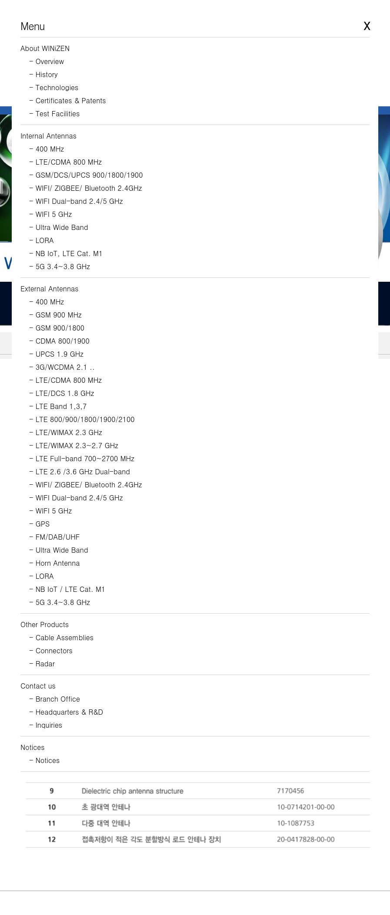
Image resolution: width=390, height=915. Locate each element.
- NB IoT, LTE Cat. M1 (66, 253)
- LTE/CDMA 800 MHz (65, 162)
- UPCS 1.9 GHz (56, 354)
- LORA (41, 240)
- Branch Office (54, 699)
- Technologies (53, 87)
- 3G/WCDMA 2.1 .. (62, 367)
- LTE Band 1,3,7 (58, 406)
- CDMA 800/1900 (59, 341)
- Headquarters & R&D (66, 712)
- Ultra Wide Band (58, 227)
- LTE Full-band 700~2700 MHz (81, 458)
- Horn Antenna (54, 563)
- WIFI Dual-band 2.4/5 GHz (76, 201)
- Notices (44, 760)
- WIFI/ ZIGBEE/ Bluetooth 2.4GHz (85, 188)
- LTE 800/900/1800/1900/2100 (82, 419)
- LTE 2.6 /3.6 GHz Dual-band (79, 471)
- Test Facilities (54, 113)
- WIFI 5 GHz (50, 214)
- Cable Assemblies (61, 637)
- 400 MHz (46, 149)
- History (43, 74)
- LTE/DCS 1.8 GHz (61, 393)
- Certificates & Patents (67, 100)
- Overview (46, 61)
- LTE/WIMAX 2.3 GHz (65, 432)
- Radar (42, 663)
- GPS (39, 524)
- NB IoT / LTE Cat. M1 (67, 589)
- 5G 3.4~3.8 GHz (59, 266)
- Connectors (51, 650)
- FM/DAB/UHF (54, 537)
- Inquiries (45, 725)
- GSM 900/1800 (56, 328)
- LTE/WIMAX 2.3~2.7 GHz (73, 445)
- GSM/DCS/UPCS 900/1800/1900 (86, 175)
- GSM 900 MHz (55, 315)
